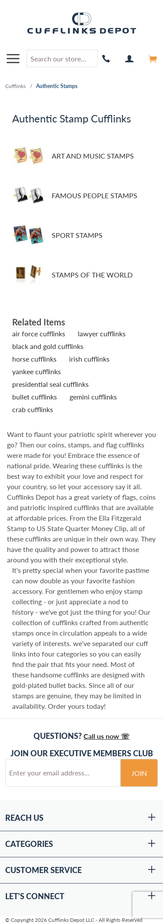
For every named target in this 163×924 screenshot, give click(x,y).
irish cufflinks (89, 359)
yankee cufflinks (36, 371)
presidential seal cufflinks (50, 384)
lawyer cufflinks (102, 333)
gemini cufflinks (93, 397)
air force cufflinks (38, 333)
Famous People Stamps (74, 195)
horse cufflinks (34, 359)
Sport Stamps (57, 235)
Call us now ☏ (106, 736)
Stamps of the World (72, 274)
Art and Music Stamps (73, 155)
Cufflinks (15, 86)
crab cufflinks (32, 409)
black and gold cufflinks (47, 346)
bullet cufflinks (34, 397)
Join (139, 773)
